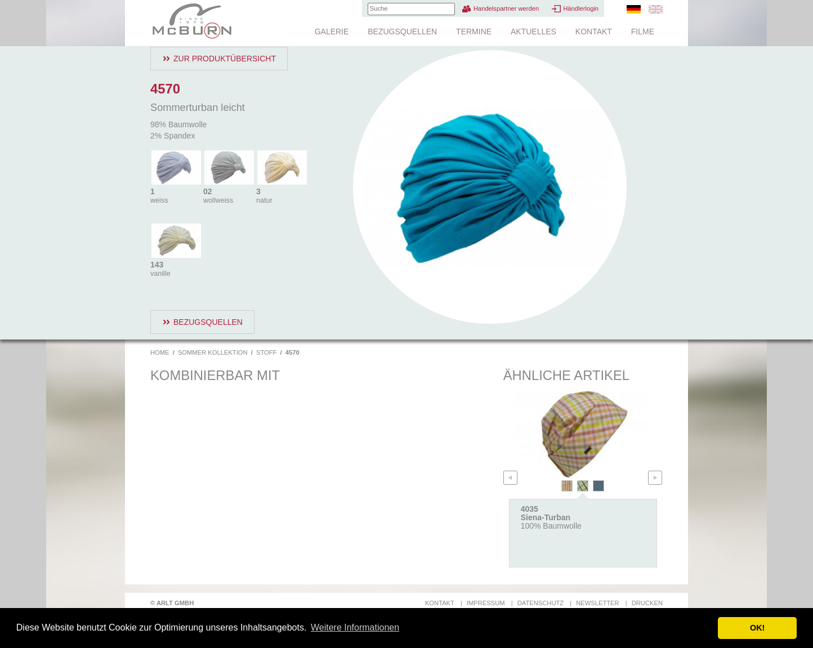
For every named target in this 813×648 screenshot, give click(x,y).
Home (159, 352)
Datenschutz (540, 603)
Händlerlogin (580, 8)
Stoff (266, 352)
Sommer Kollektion (213, 352)
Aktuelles (533, 31)
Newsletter (597, 603)
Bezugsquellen (402, 31)
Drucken (647, 603)
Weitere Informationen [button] (355, 627)
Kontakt (593, 31)
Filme (642, 31)
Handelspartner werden (506, 8)
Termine (474, 31)
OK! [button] (757, 627)
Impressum (486, 603)
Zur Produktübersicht (224, 58)
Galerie (332, 31)
